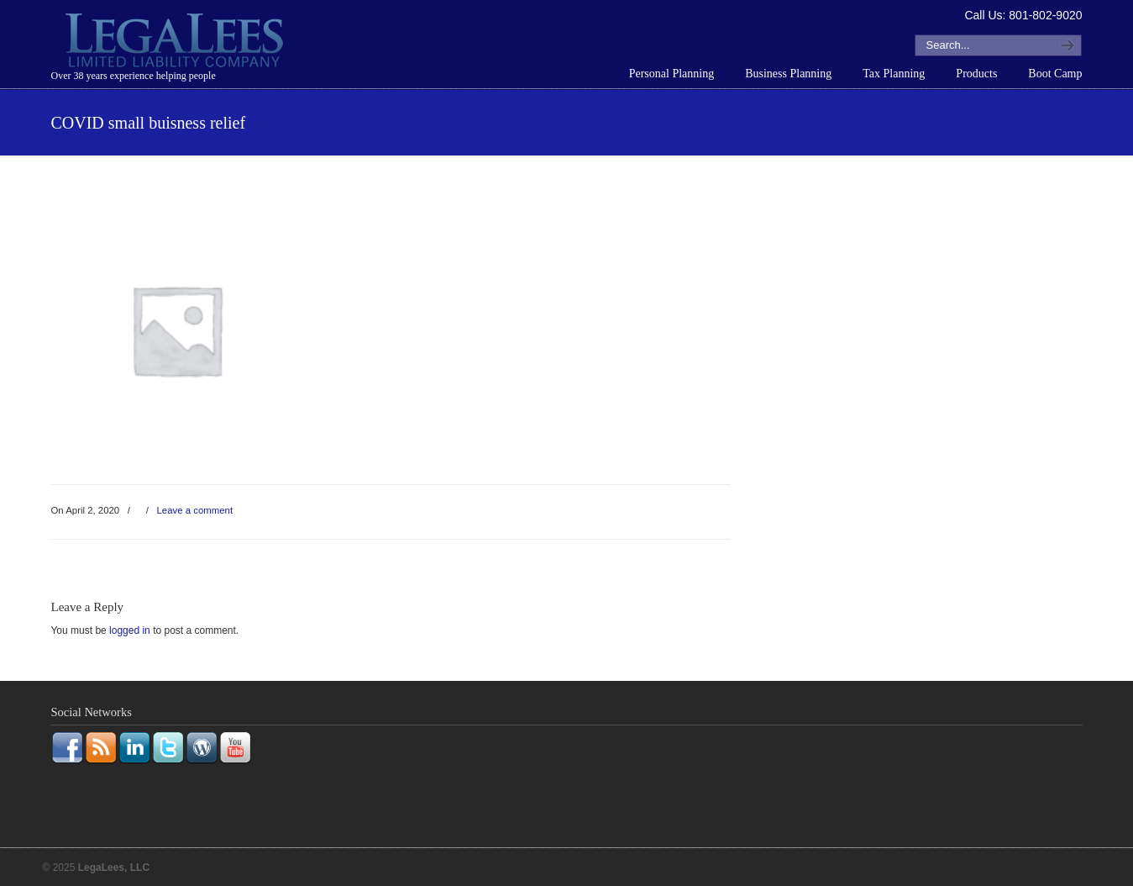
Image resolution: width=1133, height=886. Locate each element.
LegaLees (176, 43)
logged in (129, 630)
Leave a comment (195, 510)
